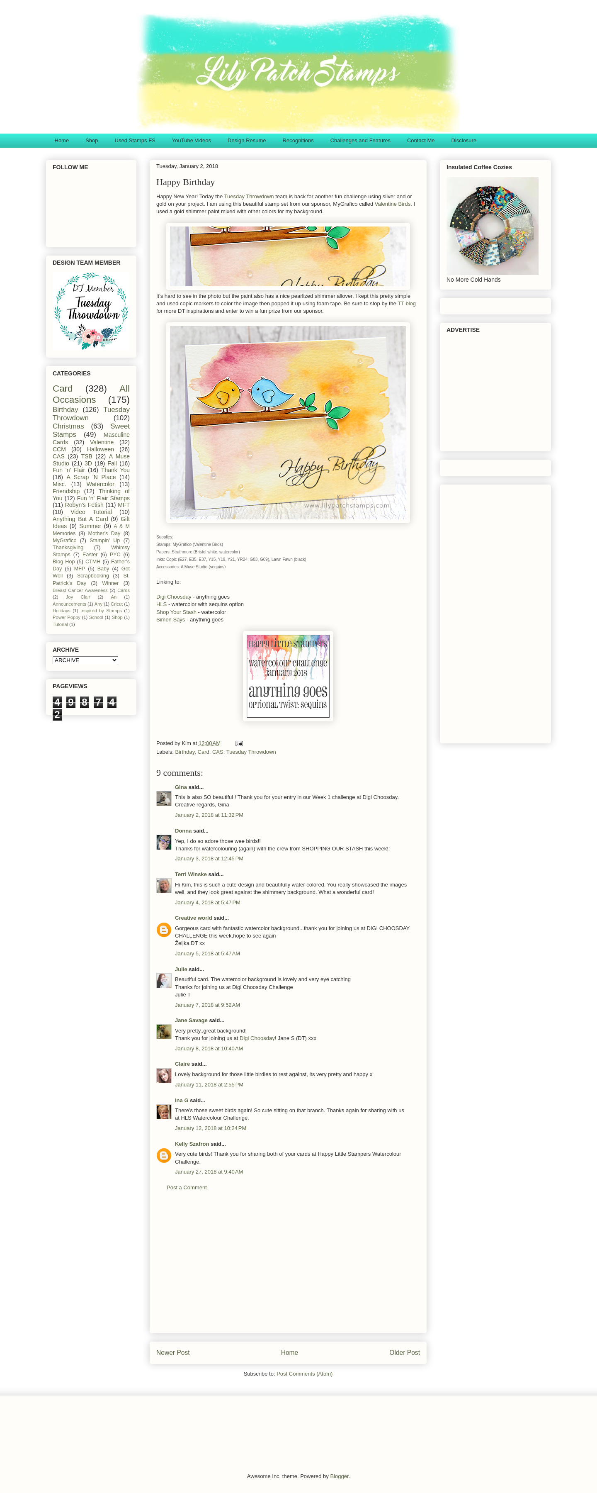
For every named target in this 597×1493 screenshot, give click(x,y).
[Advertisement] (288, 1268)
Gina (181, 787)
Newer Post (173, 1352)
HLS (161, 604)
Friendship (66, 491)
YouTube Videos (191, 140)
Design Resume (247, 140)
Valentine (102, 442)
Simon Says (170, 619)
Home (62, 140)
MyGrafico (64, 540)
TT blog (407, 303)
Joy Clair (78, 596)
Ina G (182, 1100)
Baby (103, 569)
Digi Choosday (174, 597)
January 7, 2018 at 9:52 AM (207, 1005)
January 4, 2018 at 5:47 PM (207, 902)
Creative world (193, 918)
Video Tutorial (91, 512)
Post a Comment (187, 1187)
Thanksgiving (68, 547)
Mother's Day (104, 533)
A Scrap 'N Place (91, 477)
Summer (90, 526)
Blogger (339, 1476)
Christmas (68, 426)
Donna (183, 831)
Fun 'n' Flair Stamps (103, 498)
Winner (110, 583)
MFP (79, 569)
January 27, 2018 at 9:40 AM (209, 1172)
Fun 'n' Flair (69, 470)
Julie (181, 969)
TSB (86, 456)
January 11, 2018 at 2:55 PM (209, 1084)
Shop (91, 140)
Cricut (117, 604)
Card (203, 752)
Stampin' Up (105, 540)
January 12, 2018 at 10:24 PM (210, 1128)
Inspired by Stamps (101, 610)
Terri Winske (191, 874)
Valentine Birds (392, 204)
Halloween (100, 449)
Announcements (69, 604)
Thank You (115, 470)
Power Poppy (66, 617)
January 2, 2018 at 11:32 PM (209, 815)
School (96, 617)
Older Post (404, 1352)
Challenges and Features (360, 140)
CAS (217, 752)
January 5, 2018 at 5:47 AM (207, 953)
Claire (182, 1064)
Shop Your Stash (176, 612)
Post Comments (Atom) (304, 1374)
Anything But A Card (80, 519)
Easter (90, 555)
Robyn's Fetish (84, 505)
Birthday (185, 752)
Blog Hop (64, 562)
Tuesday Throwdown (249, 196)
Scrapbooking (93, 576)
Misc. (59, 484)
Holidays (61, 610)
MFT (124, 505)
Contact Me (420, 140)
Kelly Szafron (192, 1144)
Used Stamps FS (135, 140)
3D (88, 463)
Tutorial (60, 624)
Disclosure (463, 140)
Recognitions (298, 140)
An (113, 596)
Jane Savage (191, 1020)
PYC (115, 555)
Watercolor (100, 484)
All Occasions (91, 394)
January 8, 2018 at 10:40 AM (209, 1048)
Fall (112, 463)
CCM (59, 449)
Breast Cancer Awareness (80, 590)
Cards (123, 590)
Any (98, 604)
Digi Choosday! (258, 1038)
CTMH (92, 562)
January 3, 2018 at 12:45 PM (209, 858)
